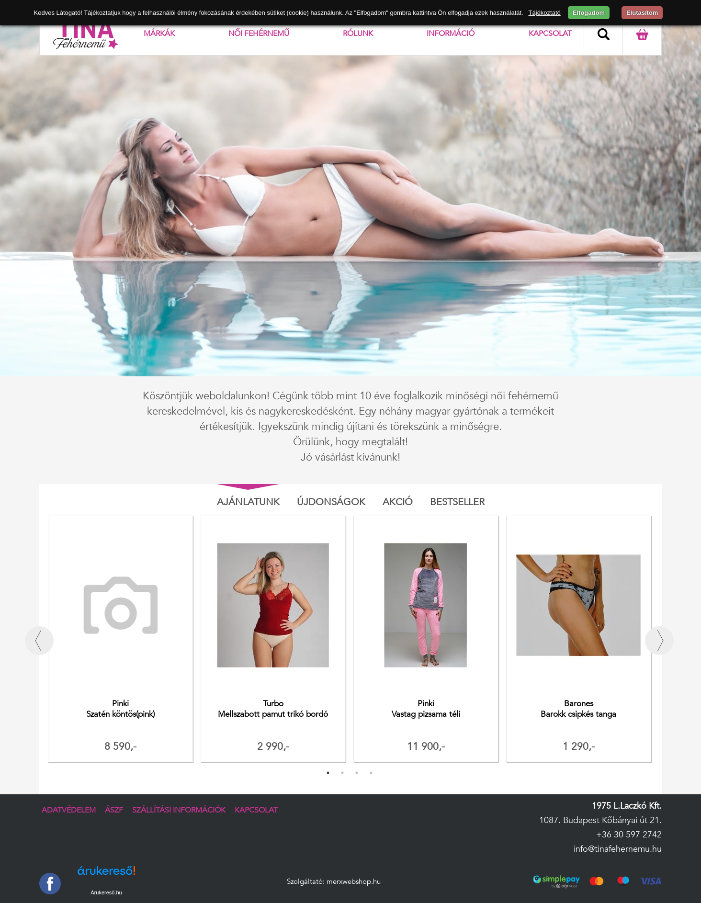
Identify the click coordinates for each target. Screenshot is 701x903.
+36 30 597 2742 (629, 835)
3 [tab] (357, 773)
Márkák (159, 33)
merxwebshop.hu (354, 882)
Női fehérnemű (258, 33)
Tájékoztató (545, 12)
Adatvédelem (69, 810)
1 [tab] (328, 773)
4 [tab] (371, 773)
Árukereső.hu (106, 892)
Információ (451, 33)
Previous (39, 640)
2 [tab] (342, 773)
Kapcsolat (550, 33)
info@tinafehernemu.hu (618, 849)
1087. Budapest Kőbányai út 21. (600, 820)
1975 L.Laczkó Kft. (627, 806)
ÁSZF (114, 810)
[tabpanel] (120, 641)
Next (659, 640)
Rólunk (358, 33)
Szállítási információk (179, 810)
